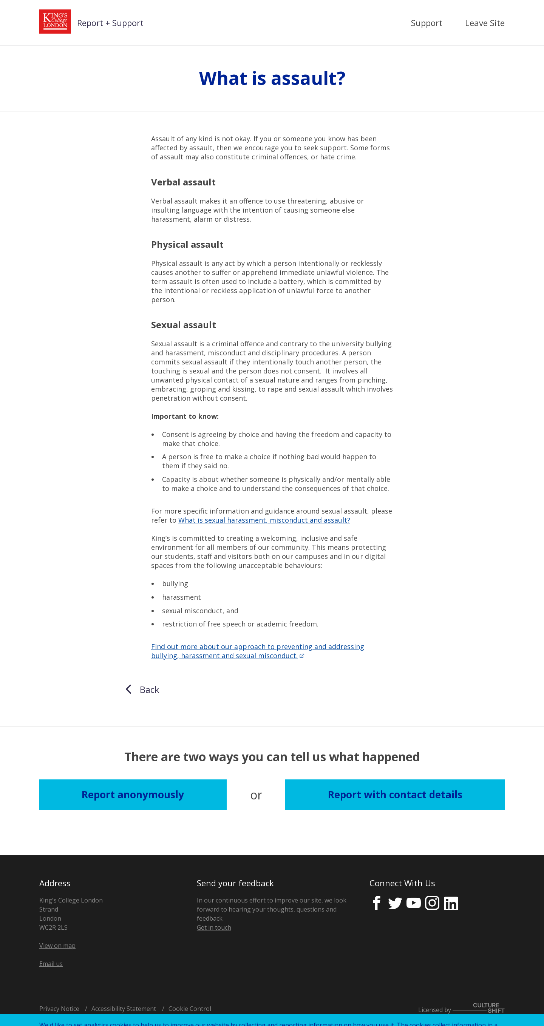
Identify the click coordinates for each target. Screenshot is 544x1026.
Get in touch (214, 927)
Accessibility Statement (123, 1008)
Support (426, 22)
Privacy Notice (59, 1008)
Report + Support (110, 22)
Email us (51, 964)
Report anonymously (133, 794)
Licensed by (461, 1010)
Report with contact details (395, 794)
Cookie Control (189, 1008)
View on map (57, 945)
